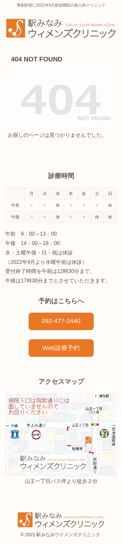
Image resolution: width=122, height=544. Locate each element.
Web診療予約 (61, 347)
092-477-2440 (61, 320)
